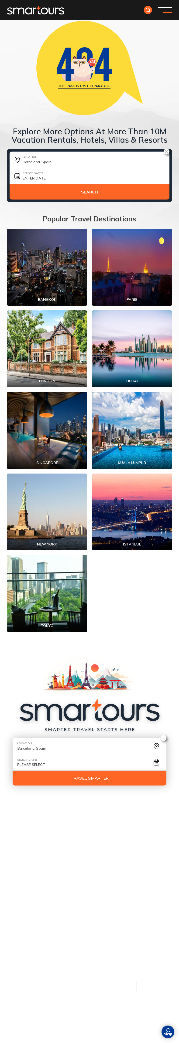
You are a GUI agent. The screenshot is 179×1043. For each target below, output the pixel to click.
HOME (12, 818)
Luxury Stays (73, 913)
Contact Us (19, 826)
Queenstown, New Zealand (123, 924)
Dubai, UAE (104, 878)
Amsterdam (105, 862)
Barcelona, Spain (110, 870)
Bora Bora (69, 932)
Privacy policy (19, 990)
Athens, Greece (20, 940)
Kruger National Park (118, 956)
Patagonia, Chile (112, 940)
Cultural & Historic (27, 913)
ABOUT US (132, 818)
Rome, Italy (16, 894)
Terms (41, 990)
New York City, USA (24, 878)
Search (89, 192)
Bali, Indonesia (65, 878)
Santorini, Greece (67, 886)
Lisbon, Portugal (110, 894)
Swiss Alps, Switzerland (120, 948)
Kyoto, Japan (18, 924)
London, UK (17, 870)
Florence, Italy (20, 956)
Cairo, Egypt (18, 948)
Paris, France (18, 862)
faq (152, 818)
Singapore (104, 886)
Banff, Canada (111, 932)
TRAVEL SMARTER (90, 778)
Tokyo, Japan (18, 886)
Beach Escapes (67, 851)
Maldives (60, 862)
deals (30, 818)
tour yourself (56, 818)
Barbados (61, 894)
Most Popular (21, 851)
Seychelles (69, 956)
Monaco (66, 924)
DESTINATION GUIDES (97, 818)
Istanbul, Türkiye (22, 932)
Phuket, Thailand (67, 870)
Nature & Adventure (119, 913)
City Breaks (107, 851)
